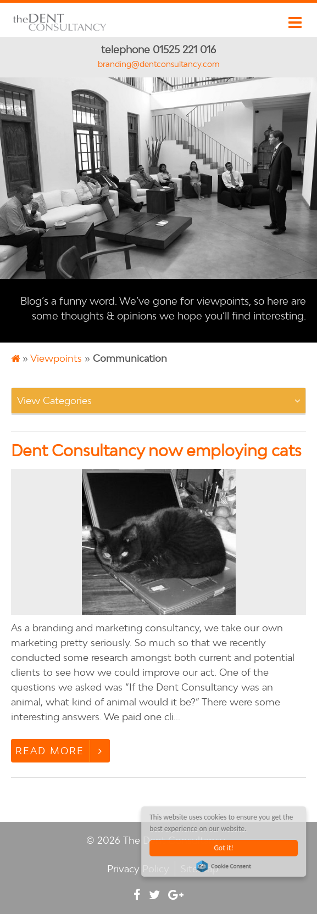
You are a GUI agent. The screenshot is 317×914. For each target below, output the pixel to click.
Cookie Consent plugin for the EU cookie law (224, 866)
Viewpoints (56, 358)
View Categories (54, 400)
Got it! (223, 848)
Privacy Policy (138, 868)
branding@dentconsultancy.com (159, 64)
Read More (49, 750)
